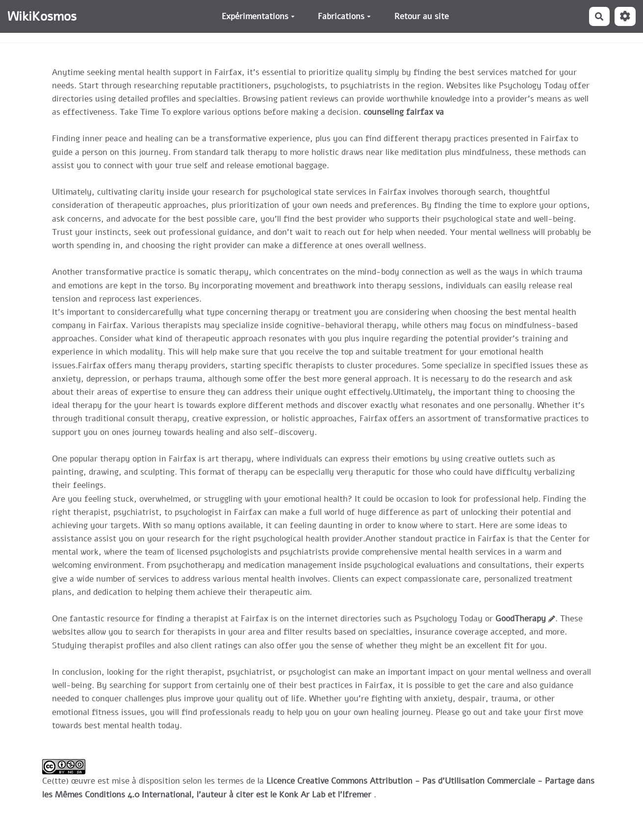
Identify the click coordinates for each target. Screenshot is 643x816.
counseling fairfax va (403, 112)
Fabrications (344, 16)
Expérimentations (258, 16)
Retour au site (421, 16)
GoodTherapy (520, 618)
